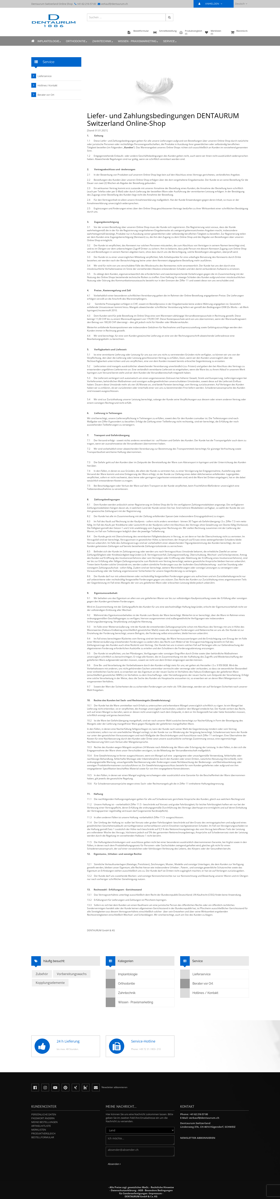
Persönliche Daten (43, 1114)
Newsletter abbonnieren (197, 1138)
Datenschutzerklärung (123, 1190)
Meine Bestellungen (44, 1122)
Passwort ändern (43, 1118)
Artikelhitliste (41, 1126)
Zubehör (42, 974)
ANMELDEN (212, 3)
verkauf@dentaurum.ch (114, 4)
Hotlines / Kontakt (47, 85)
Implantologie (49, 41)
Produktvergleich (43, 1133)
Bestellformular (42, 1137)
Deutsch (241, 3)
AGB (140, 1190)
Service (170, 41)
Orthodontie (77, 41)
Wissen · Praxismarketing (138, 41)
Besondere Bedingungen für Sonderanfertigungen (146, 1192)
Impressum (155, 1193)
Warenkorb (239, 32)
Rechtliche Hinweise (162, 1187)
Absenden (114, 1164)
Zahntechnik (102, 41)
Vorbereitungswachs (72, 974)
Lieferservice (45, 76)
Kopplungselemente (50, 983)
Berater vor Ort (46, 94)
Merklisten (38, 1129)
